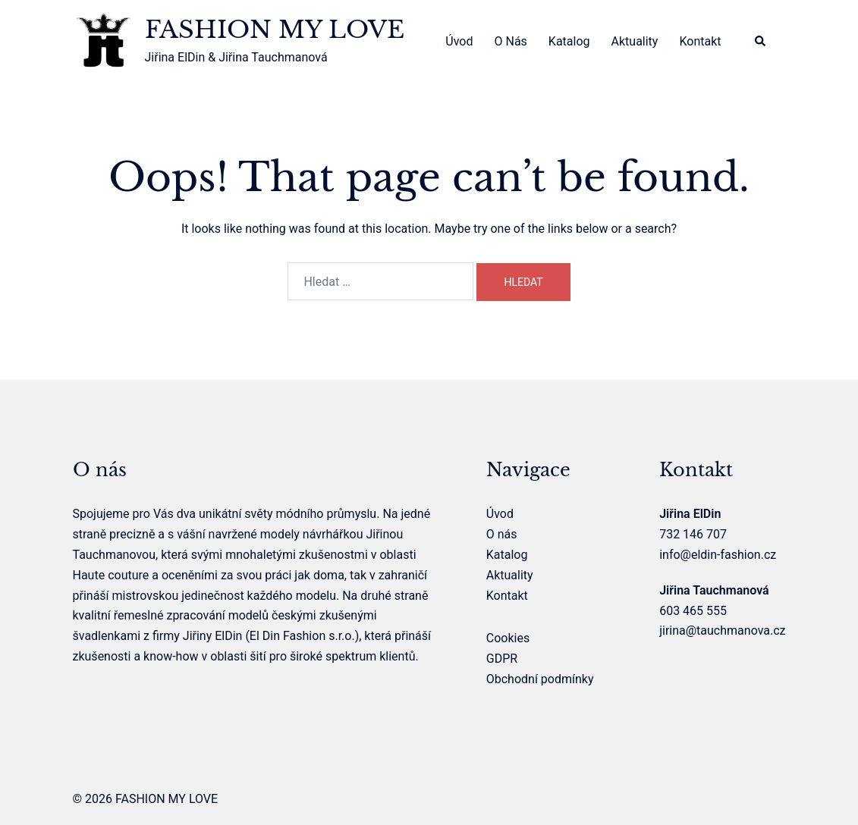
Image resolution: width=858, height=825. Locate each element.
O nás (510, 41)
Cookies (508, 638)
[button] (761, 42)
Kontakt (700, 41)
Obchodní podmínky (540, 679)
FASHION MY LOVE (274, 29)
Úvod (459, 41)
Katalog (569, 41)
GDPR (501, 658)
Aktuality (634, 41)
